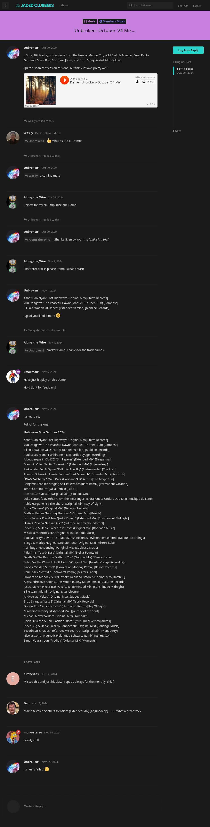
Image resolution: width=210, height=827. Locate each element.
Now (177, 131)
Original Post (182, 62)
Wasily (33, 176)
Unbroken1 (36, 141)
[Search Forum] (150, 5)
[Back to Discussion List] (5, 5)
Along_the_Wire (39, 240)
